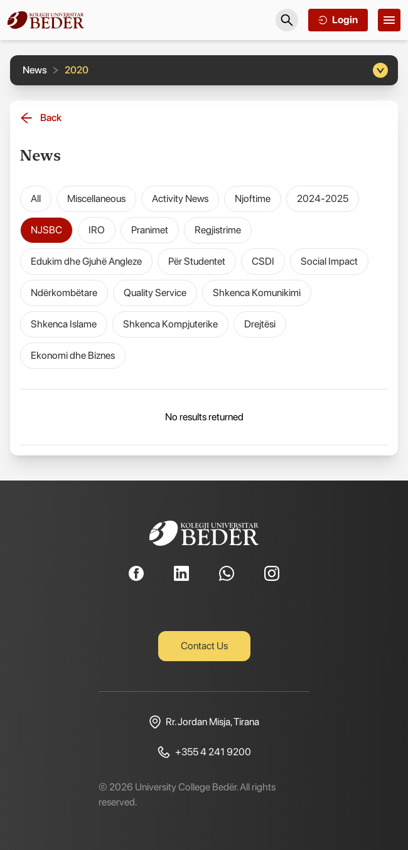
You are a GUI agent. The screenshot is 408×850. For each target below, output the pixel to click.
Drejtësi (260, 324)
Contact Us (204, 646)
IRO (97, 230)
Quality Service (155, 293)
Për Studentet (196, 261)
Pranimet (149, 230)
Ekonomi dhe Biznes (73, 355)
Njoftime (253, 199)
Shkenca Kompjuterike (170, 324)
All (36, 199)
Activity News (180, 199)
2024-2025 (322, 199)
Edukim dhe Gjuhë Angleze (86, 261)
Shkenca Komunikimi (257, 293)
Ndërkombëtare (64, 293)
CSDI (263, 261)
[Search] (287, 20)
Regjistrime (218, 230)
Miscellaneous (96, 199)
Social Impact (329, 261)
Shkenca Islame (64, 324)
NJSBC (46, 230)
